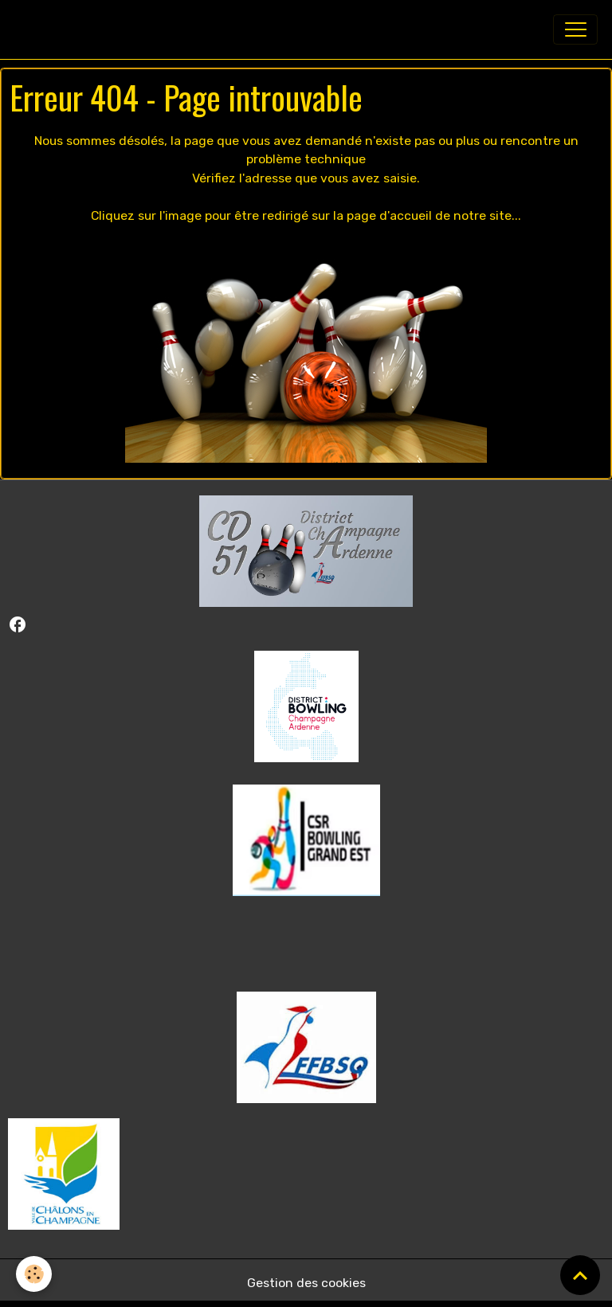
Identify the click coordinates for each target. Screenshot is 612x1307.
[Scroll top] (580, 1275)
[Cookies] (34, 1274)
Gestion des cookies (306, 1282)
